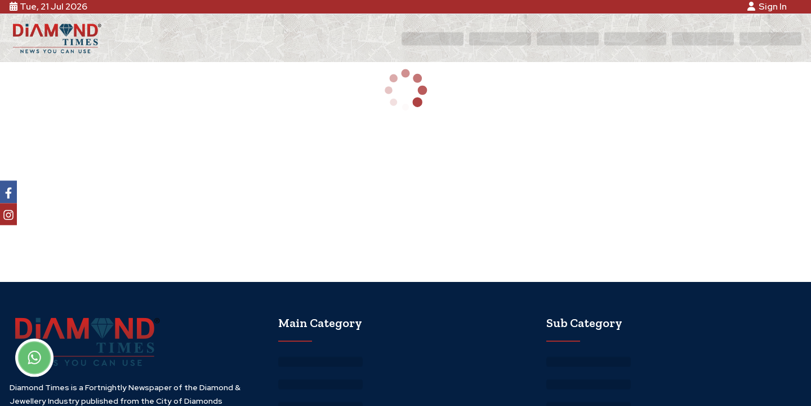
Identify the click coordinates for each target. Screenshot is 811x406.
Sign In (768, 6)
